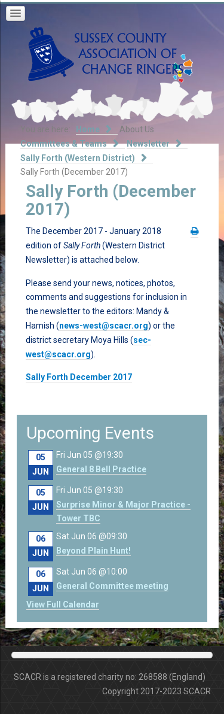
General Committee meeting (112, 586)
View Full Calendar (62, 604)
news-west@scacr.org (103, 325)
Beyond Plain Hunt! (93, 550)
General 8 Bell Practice (101, 469)
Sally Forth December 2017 (79, 377)
